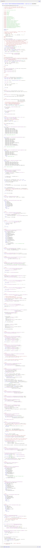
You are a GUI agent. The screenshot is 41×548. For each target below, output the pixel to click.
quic (29, 3)
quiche (3, 3)
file (17, 5)
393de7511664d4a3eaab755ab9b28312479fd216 (16, 3)
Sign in (39, 1)
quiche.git (6, 3)
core (31, 3)
